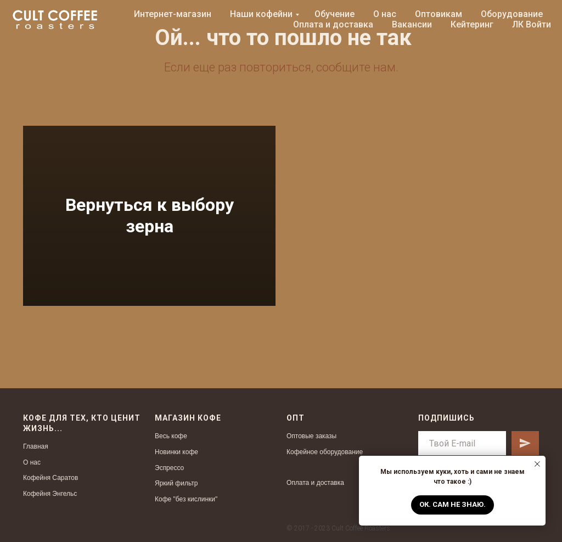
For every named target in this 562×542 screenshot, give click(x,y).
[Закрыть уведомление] (537, 464)
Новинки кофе (176, 452)
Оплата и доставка (333, 24)
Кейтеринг (472, 24)
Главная (35, 446)
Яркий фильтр (176, 483)
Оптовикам (438, 14)
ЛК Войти (531, 24)
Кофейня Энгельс (50, 494)
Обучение (334, 14)
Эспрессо (169, 468)
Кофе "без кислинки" (186, 499)
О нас (384, 14)
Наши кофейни (261, 14)
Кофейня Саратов (50, 478)
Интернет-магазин (172, 14)
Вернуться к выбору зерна (149, 215)
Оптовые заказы (311, 436)
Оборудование (512, 14)
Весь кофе (171, 436)
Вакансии (412, 24)
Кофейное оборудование (324, 452)
